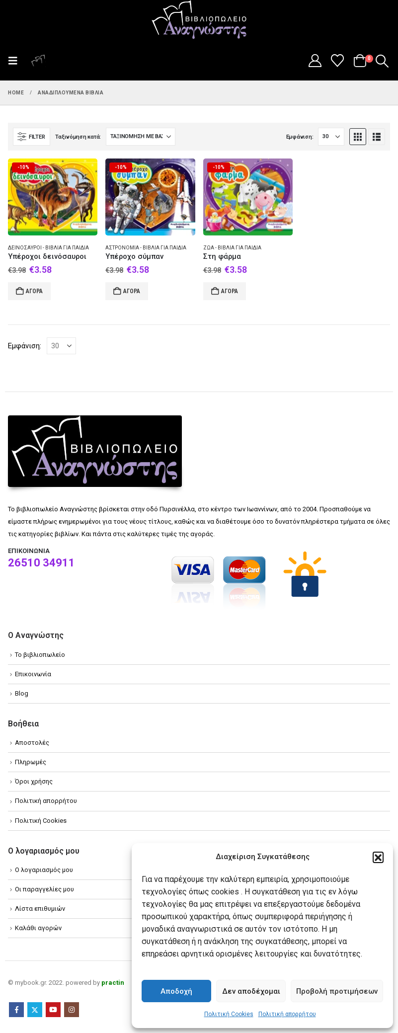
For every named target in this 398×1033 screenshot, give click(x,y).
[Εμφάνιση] (331, 137)
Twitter (34, 1009)
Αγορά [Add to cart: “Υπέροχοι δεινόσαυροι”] (34, 291)
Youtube (53, 1009)
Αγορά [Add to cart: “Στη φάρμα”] (229, 291)
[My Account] (314, 60)
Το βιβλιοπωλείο (40, 654)
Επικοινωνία (33, 674)
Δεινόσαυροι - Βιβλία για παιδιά (48, 247)
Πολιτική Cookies (228, 1014)
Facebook (16, 1009)
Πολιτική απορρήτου (287, 1014)
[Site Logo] (199, 20)
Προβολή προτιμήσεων (337, 991)
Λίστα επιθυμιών (40, 908)
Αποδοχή (176, 991)
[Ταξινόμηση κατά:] (140, 137)
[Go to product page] (52, 197)
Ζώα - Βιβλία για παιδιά (232, 247)
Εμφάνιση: (300, 137)
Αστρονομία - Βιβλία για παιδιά (145, 247)
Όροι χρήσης (34, 781)
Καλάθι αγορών (38, 928)
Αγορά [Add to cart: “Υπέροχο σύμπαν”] (131, 291)
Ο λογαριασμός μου (44, 870)
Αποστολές (32, 742)
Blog (21, 693)
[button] (378, 857)
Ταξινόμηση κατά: (78, 137)
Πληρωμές (30, 762)
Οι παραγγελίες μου (44, 889)
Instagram (71, 1009)
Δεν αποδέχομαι (251, 991)
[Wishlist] (337, 60)
